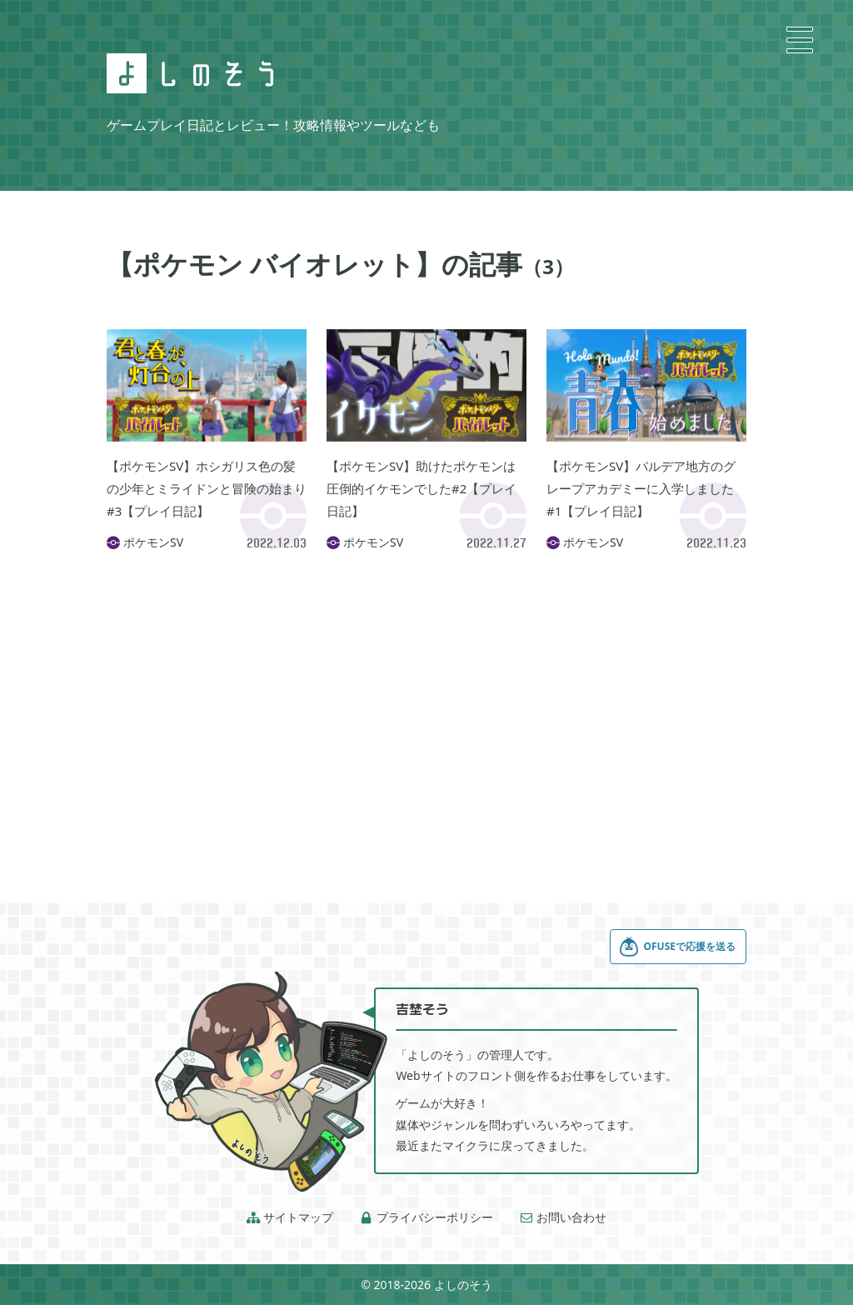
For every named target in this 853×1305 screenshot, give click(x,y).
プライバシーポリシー (426, 1217)
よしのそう (463, 1284)
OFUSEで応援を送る (677, 947)
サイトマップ (290, 1217)
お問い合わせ (563, 1217)
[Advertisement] (426, 705)
